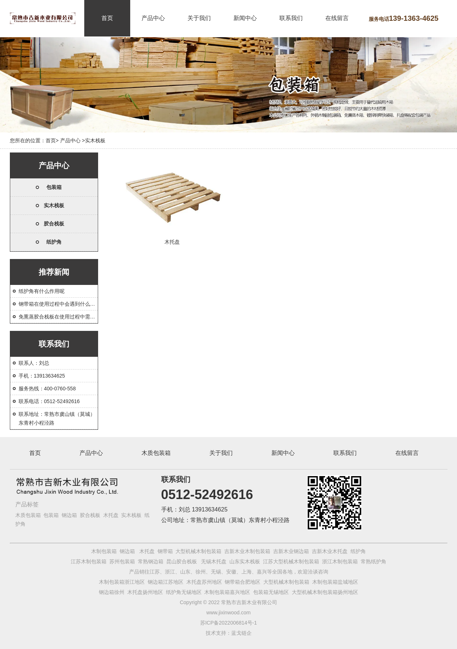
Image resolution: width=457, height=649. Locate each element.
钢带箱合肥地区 (242, 582)
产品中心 (153, 18)
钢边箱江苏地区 (165, 582)
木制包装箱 (104, 551)
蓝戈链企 (241, 633)
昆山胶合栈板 (181, 561)
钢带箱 (165, 551)
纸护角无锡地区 (184, 592)
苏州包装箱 (122, 561)
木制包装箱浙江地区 (122, 582)
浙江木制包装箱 (340, 561)
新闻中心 (245, 18)
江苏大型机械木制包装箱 (291, 561)
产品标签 (27, 504)
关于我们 (199, 18)
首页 (107, 18)
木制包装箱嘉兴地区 (227, 592)
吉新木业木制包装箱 (247, 551)
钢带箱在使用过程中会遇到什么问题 (59, 304)
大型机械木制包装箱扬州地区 (325, 592)
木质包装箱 (156, 453)
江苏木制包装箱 (88, 561)
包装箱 (54, 187)
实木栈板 (54, 205)
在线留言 (337, 18)
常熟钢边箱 (150, 561)
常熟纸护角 (373, 561)
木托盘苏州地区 (204, 582)
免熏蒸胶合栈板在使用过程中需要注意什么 (67, 317)
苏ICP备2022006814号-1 (228, 623)
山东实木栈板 (244, 561)
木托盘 (111, 515)
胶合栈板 (54, 224)
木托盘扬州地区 (145, 592)
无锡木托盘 (213, 561)
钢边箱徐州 (111, 592)
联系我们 (291, 18)
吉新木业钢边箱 (291, 551)
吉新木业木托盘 (330, 551)
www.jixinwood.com (228, 612)
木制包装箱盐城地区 (335, 582)
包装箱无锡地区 (271, 592)
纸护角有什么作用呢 (42, 291)
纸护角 (54, 242)
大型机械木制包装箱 (198, 551)
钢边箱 (69, 515)
